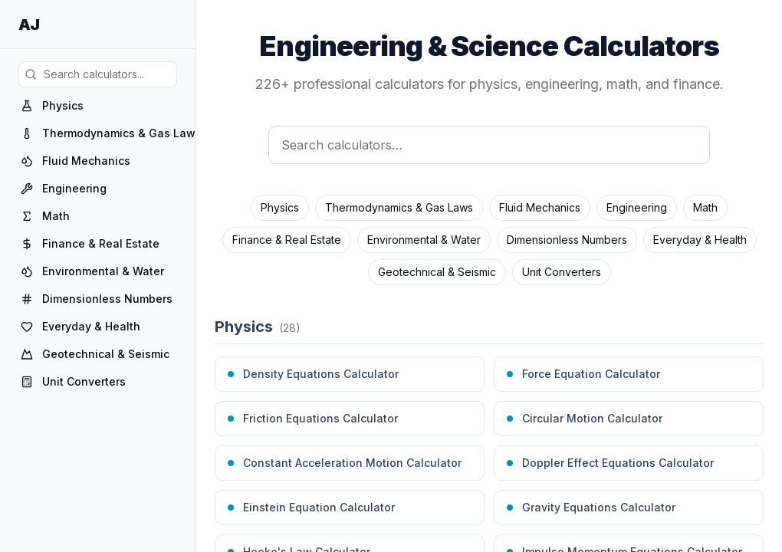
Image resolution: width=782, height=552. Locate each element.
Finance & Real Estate (286, 239)
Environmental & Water (424, 239)
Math (705, 207)
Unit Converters (561, 271)
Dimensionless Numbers (567, 239)
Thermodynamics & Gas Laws (399, 207)
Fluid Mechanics (539, 207)
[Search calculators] (489, 145)
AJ (28, 24)
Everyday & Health (700, 239)
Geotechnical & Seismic (437, 271)
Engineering (636, 207)
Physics (280, 207)
